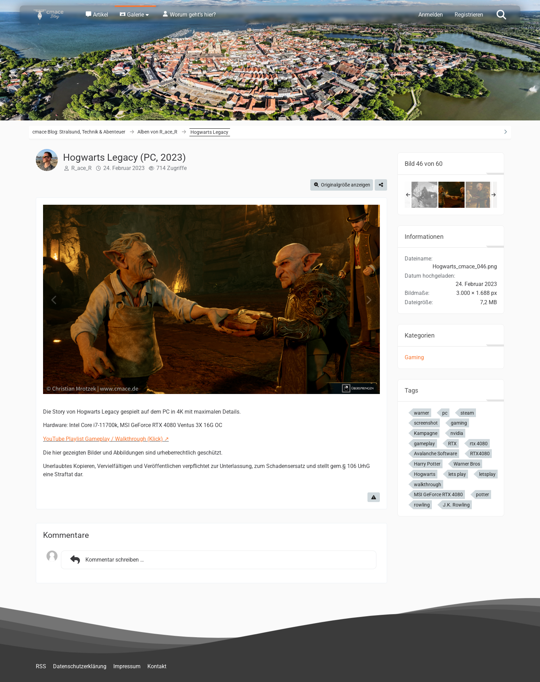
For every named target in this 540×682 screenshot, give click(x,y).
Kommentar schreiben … (106, 559)
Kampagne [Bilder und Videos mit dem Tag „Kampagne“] (425, 433)
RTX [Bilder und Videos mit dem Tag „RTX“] (452, 443)
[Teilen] (381, 185)
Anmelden (430, 14)
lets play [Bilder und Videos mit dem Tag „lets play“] (457, 474)
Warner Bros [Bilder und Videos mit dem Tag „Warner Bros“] (467, 464)
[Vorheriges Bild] (54, 300)
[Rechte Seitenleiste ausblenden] (505, 132)
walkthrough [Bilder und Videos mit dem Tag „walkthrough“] (427, 484)
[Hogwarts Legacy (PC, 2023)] (424, 195)
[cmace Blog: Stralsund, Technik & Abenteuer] (53, 15)
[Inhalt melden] (373, 497)
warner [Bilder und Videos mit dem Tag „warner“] (421, 413)
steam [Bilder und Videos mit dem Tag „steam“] (467, 413)
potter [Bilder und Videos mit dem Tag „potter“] (482, 494)
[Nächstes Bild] (368, 300)
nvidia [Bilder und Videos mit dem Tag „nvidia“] (456, 433)
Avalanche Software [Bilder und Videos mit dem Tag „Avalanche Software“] (435, 453)
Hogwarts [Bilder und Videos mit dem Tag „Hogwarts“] (424, 474)
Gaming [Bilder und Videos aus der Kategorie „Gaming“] (414, 357)
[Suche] (501, 14)
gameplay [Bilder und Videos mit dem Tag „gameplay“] (424, 443)
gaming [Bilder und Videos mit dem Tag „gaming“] (459, 423)
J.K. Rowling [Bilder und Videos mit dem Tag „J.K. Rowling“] (456, 505)
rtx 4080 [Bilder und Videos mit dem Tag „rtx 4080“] (479, 443)
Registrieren (469, 14)
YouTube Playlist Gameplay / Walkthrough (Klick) (103, 439)
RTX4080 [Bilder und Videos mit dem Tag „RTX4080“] (480, 453)
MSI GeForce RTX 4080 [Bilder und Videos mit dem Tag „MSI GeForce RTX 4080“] (438, 494)
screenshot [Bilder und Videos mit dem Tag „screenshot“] (426, 423)
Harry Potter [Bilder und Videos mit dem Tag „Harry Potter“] (427, 464)
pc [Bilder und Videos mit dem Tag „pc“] (444, 413)
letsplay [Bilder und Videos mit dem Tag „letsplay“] (487, 474)
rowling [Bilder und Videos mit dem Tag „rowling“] (422, 505)
